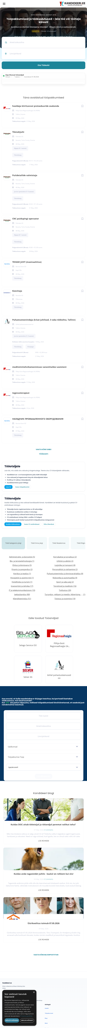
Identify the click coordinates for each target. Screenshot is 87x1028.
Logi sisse (5, 974)
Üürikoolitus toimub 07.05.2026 (23, 873)
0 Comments (27, 835)
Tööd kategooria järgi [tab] (13, 543)
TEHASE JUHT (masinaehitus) (27, 262)
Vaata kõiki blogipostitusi (45, 905)
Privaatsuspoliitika (49, 988)
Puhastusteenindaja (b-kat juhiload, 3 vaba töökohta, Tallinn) (44, 319)
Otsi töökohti (43, 65)
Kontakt (47, 978)
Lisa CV (8, 487)
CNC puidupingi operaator (25, 218)
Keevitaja (17, 291)
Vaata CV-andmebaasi (31, 524)
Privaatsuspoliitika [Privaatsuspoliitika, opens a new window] (26, 1016)
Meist (46, 974)
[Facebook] (4, 944)
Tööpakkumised (49, 964)
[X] (10, 944)
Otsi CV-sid (5, 964)
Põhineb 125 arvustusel (43, 31)
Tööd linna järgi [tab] (37, 543)
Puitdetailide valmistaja (24, 175)
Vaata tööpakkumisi (7, 988)
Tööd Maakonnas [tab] (58, 543)
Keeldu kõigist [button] (27, 1020)
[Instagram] (16, 944)
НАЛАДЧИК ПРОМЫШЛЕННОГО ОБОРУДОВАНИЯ (37, 418)
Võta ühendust (49, 524)
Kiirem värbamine (6, 969)
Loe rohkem (22, 841)
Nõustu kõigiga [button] (11, 1020)
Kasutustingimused (50, 983)
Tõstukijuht (18, 132)
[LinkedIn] (22, 944)
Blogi (46, 969)
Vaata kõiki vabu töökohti (43, 450)
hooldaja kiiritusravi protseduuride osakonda (35, 106)
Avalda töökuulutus (13, 524)
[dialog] (19, 1008)
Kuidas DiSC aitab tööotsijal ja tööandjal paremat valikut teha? (22, 827)
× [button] (34, 992)
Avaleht (47, 959)
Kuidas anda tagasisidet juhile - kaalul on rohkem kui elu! (64, 826)
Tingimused (39, 1018)
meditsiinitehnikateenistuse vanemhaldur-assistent (39, 367)
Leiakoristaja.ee (6, 951)
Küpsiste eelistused (52, 1018)
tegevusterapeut (20, 393)
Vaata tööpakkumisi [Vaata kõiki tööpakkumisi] (22, 487)
